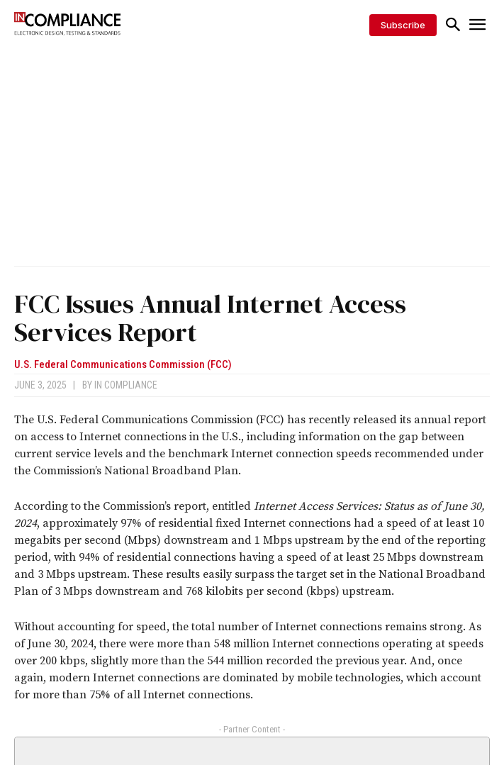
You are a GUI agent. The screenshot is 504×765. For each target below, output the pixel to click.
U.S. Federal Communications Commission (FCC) (123, 364)
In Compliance (125, 385)
